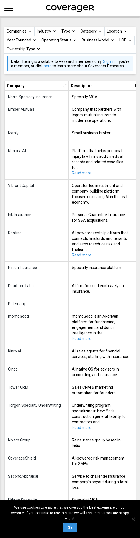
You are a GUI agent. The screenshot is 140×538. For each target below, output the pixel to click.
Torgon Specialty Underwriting (34, 405)
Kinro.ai (14, 351)
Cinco (13, 369)
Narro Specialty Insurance (30, 97)
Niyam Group (19, 440)
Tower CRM (18, 387)
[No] (133, 519)
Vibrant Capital (21, 185)
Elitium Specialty (22, 500)
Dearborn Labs (21, 285)
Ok (70, 527)
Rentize (15, 233)
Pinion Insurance (22, 267)
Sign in (109, 61)
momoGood (18, 316)
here (48, 66)
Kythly (13, 133)
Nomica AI (17, 151)
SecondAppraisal (23, 476)
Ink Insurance (19, 215)
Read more (81, 173)
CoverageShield (22, 458)
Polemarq (16, 304)
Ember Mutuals (21, 109)
